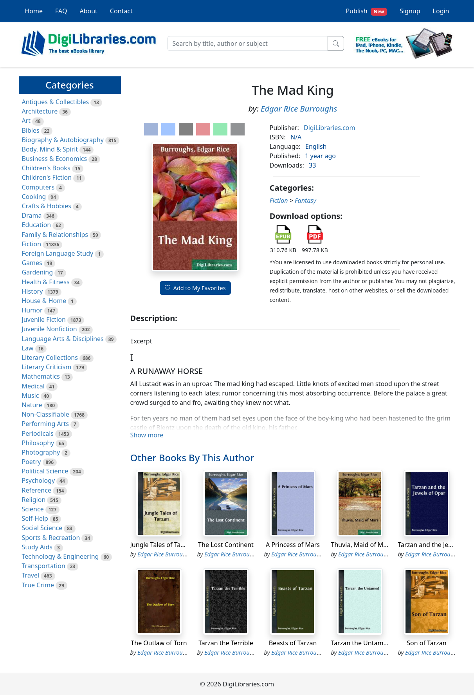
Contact (121, 11)
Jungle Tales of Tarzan (162, 544)
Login (441, 11)
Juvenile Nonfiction (49, 329)
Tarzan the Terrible (225, 643)
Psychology (38, 480)
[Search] (248, 43)
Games (32, 262)
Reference (36, 490)
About (88, 11)
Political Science (45, 471)
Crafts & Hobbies (46, 206)
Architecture (40, 111)
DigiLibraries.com (329, 127)
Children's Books (46, 168)
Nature (32, 405)
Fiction (31, 244)
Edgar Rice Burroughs (299, 108)
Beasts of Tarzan (293, 643)
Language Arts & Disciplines (63, 338)
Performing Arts (45, 423)
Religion (34, 499)
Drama (32, 215)
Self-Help (35, 518)
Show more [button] (147, 435)
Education (36, 224)
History (32, 291)
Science (33, 509)
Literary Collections (50, 357)
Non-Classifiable (45, 414)
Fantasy (305, 200)
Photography (41, 452)
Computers (38, 187)
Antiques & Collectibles (55, 101)
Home (34, 11)
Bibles (31, 130)
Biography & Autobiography (63, 139)
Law (28, 348)
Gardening (37, 272)
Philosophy (38, 443)
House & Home (44, 300)
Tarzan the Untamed (361, 643)
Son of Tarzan (426, 643)
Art (26, 120)
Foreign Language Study (58, 253)
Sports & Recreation (51, 537)
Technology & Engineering (60, 556)
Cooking (34, 196)
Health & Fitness (46, 282)
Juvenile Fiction (44, 319)
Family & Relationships (55, 234)
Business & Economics (54, 158)
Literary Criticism (47, 367)
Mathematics (41, 376)
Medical (33, 386)
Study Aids (37, 547)
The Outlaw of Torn (159, 643)
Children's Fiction (47, 177)
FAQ (61, 11)
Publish (366, 11)
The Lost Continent (226, 544)
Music (30, 395)
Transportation (43, 565)
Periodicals (38, 433)
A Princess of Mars (293, 544)
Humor (32, 310)
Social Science (42, 528)
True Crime (38, 585)
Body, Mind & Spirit (50, 149)
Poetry (31, 461)
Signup (410, 11)
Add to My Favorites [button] (195, 288)
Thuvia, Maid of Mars (362, 544)
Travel (31, 575)
